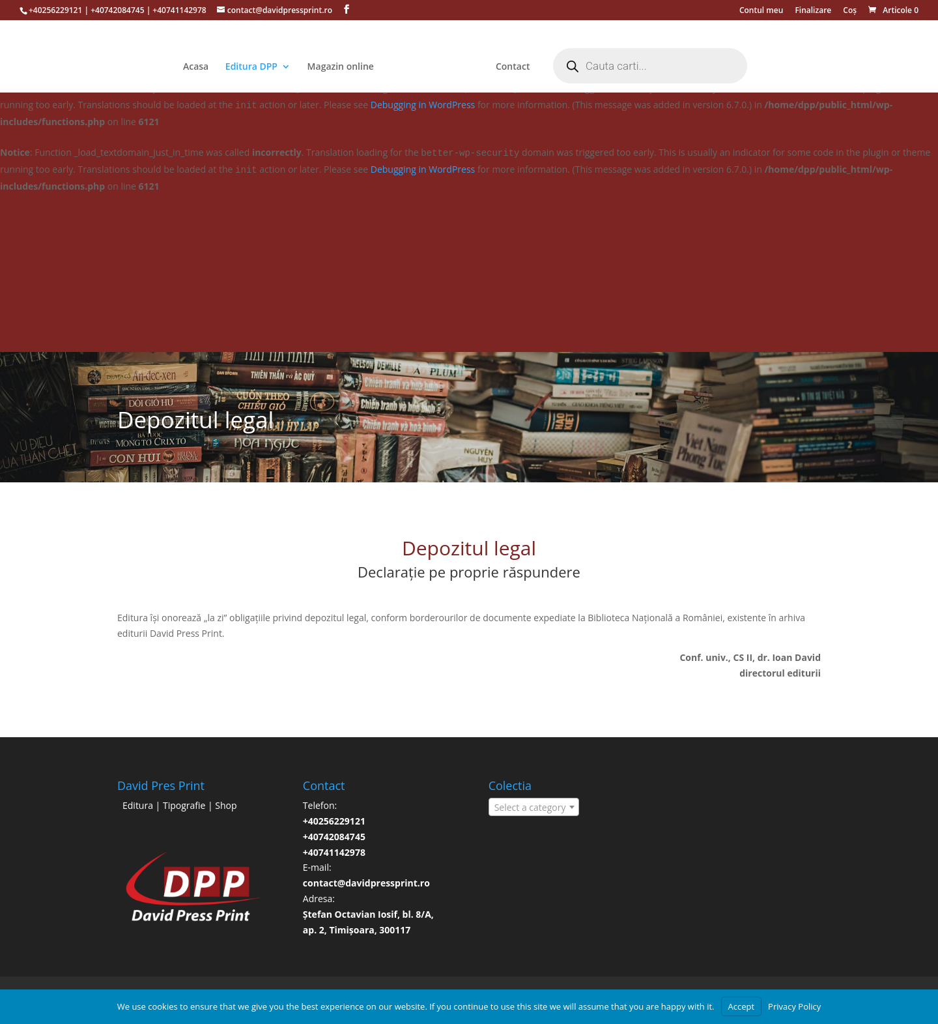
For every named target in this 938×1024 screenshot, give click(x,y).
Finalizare (813, 11)
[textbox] (534, 807)
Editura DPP (251, 67)
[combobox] (534, 807)
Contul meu (761, 11)
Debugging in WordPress (423, 104)
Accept (741, 1006)
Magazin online (340, 67)
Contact (513, 67)
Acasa (195, 67)
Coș (850, 11)
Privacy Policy (794, 1006)
